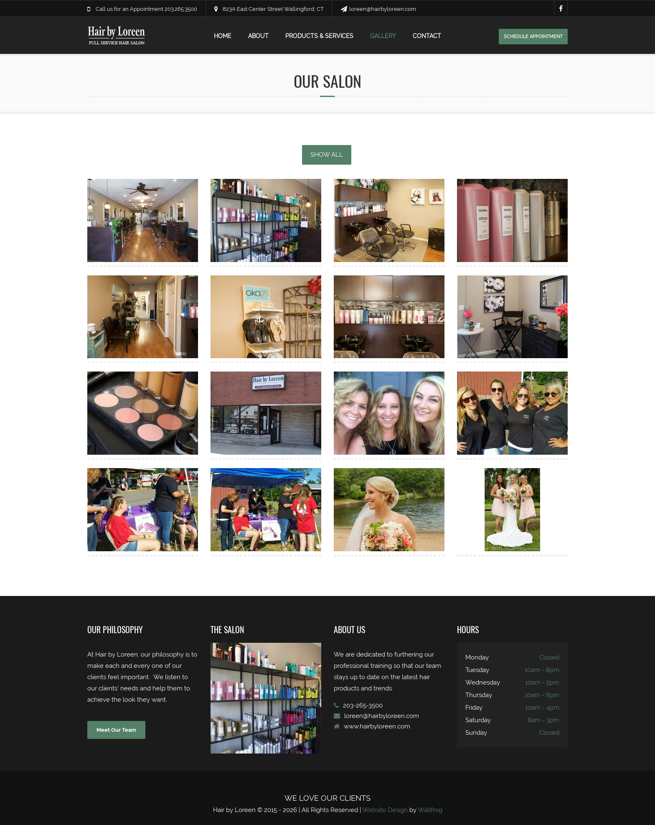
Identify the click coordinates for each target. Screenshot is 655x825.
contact (427, 36)
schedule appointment (533, 36)
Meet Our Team (116, 730)
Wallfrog (430, 810)
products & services (319, 36)
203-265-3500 (363, 705)
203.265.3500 (181, 9)
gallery (383, 36)
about (258, 36)
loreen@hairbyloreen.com (382, 9)
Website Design (385, 810)
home (222, 36)
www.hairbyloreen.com (377, 726)
